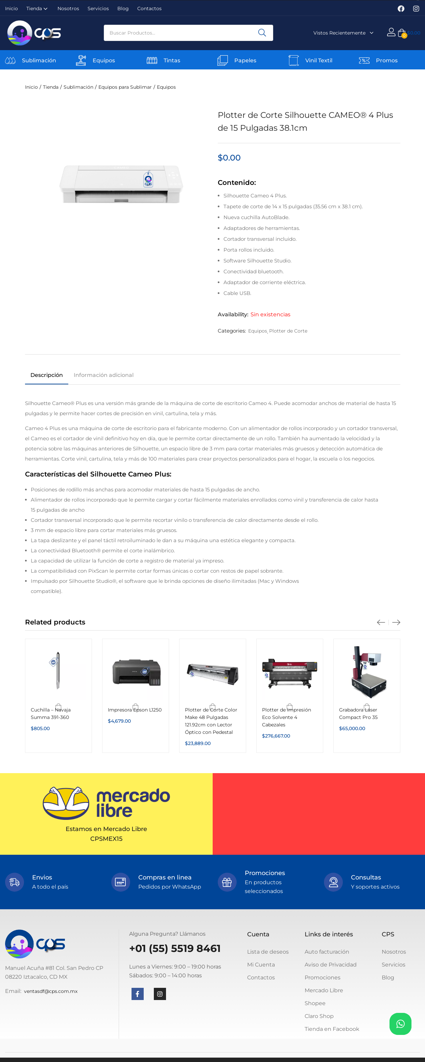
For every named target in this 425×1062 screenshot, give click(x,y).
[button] (409, 32)
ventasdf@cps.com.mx (50, 991)
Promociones (322, 977)
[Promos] (364, 60)
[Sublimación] (10, 60)
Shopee (315, 1003)
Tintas (172, 60)
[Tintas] (152, 60)
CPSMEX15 (106, 839)
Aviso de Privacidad (331, 964)
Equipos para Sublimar (125, 87)
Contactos (149, 8)
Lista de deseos (268, 952)
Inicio (11, 8)
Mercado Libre (324, 990)
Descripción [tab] (46, 375)
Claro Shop (319, 1016)
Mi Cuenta (261, 964)
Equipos (104, 60)
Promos (387, 60)
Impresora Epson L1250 (135, 710)
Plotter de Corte (288, 331)
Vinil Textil (318, 60)
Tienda (37, 8)
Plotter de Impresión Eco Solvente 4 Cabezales (286, 717)
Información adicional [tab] (104, 375)
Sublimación (39, 60)
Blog (123, 8)
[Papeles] (222, 60)
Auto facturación (327, 952)
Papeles (245, 60)
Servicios (98, 8)
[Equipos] (81, 60)
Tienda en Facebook (332, 1029)
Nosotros (68, 8)
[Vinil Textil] (293, 60)
